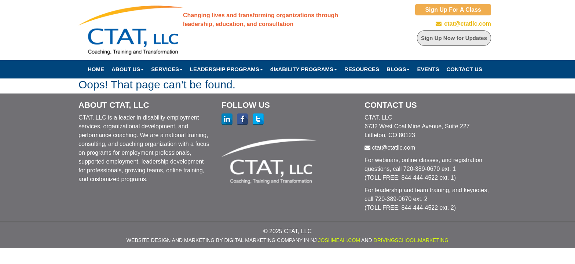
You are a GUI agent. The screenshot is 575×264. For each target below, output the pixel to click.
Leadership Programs (226, 69)
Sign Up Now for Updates (454, 38)
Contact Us (464, 69)
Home (96, 69)
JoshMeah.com (339, 240)
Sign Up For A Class (453, 10)
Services (167, 69)
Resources (361, 69)
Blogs (398, 69)
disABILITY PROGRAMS (303, 69)
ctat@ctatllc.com (467, 24)
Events (428, 69)
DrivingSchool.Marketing (411, 240)
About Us (127, 69)
